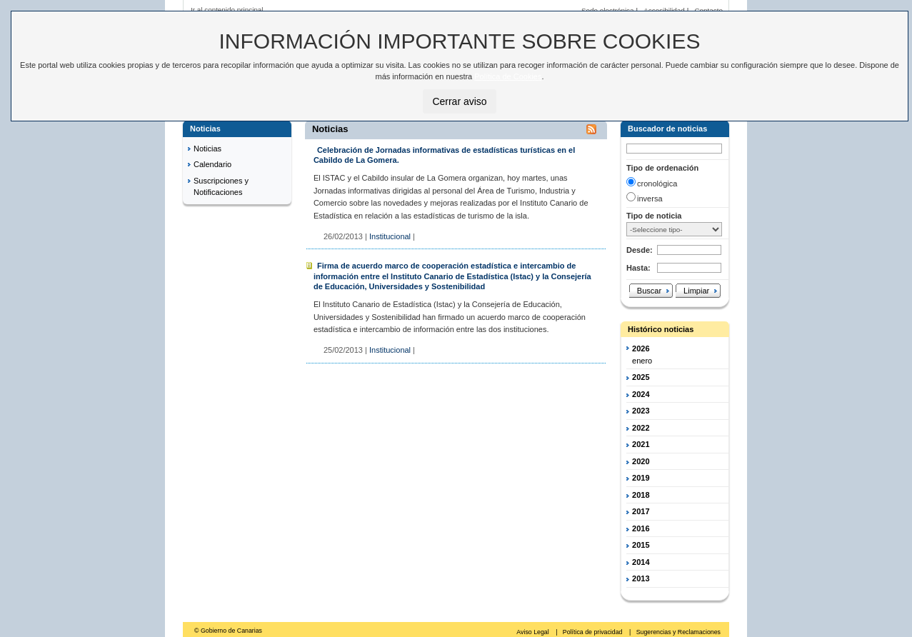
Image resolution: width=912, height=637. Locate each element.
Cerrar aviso (459, 101)
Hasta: (638, 268)
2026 (640, 348)
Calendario (212, 164)
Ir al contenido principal (227, 10)
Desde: (639, 250)
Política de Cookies (507, 76)
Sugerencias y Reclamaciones (678, 632)
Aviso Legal (533, 632)
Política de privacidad (593, 632)
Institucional (390, 236)
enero (642, 360)
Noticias (207, 148)
